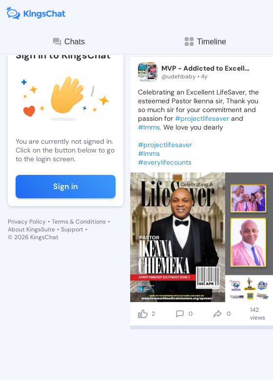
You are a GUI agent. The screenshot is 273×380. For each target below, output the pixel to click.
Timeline (204, 42)
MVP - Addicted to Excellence (207, 68)
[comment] (180, 314)
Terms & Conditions (79, 222)
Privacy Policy (27, 222)
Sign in (65, 186)
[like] (143, 314)
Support (72, 229)
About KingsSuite (31, 229)
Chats (68, 42)
